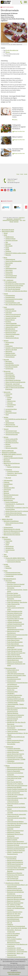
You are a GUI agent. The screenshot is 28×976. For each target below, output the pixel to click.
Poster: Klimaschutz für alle (14, 651)
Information (8, 580)
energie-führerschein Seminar (13, 513)
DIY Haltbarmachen (10, 282)
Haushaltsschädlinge (11, 441)
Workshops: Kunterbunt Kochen (16, 848)
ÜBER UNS (5, 537)
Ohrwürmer (10, 406)
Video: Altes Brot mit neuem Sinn (16, 653)
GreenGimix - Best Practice (14, 473)
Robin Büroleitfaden (12, 935)
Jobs (24, 220)
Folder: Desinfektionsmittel (14, 611)
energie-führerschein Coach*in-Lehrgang (16, 511)
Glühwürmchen (11, 401)
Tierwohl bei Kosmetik (11, 434)
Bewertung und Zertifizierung (12, 463)
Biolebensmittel (9, 309)
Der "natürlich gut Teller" (14, 904)
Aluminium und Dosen (11, 240)
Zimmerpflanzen (10, 357)
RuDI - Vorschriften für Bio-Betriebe (17, 928)
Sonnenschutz (9, 368)
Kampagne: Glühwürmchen (14, 613)
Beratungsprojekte (10, 668)
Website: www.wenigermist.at (15, 830)
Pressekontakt (9, 576)
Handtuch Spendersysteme (14, 912)
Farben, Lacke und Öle (11, 439)
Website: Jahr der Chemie (14, 656)
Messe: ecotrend (11, 636)
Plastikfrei (8, 251)
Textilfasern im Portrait (11, 426)
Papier (7, 247)
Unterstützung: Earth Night (14, 717)
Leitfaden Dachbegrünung (14, 622)
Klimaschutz (7, 371)
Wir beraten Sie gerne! (8, 229)
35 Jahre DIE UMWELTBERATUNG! (15, 558)
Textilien (6, 417)
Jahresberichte (9, 548)
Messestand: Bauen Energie (14, 638)
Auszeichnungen (10, 550)
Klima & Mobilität (10, 376)
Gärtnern (6, 340)
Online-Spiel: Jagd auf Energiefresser (17, 785)
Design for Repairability (13, 771)
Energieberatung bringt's (14, 679)
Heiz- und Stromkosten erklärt (13, 304)
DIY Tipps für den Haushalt (12, 289)
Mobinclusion (11, 706)
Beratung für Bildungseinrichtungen (13, 531)
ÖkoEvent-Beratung (12, 713)
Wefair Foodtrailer (12, 839)
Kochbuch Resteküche (13, 617)
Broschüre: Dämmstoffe (14, 595)
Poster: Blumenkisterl (13, 644)
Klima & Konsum (9, 375)
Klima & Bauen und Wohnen (13, 380)
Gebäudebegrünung (11, 268)
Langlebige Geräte (12, 702)
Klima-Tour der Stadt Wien (14, 782)
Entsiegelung (9, 346)
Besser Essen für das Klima (14, 895)
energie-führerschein (13, 752)
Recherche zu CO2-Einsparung (15, 875)
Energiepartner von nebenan (15, 757)
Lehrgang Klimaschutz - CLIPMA (16, 759)
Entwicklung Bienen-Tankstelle (15, 776)
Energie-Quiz (10, 690)
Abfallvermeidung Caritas (14, 888)
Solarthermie (9, 274)
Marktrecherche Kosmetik (14, 626)
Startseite (21, 217)
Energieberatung (10, 297)
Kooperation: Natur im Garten (15, 618)
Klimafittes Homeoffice (11, 442)
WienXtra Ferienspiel (13, 838)
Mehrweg (8, 244)
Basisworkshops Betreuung (14, 890)
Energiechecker (11, 681)
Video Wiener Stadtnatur (14, 825)
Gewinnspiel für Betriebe (14, 561)
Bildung (7, 765)
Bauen (5, 257)
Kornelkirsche (14, 50)
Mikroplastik (8, 246)
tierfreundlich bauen (11, 413)
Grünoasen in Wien (12, 691)
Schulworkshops (8, 527)
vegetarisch (4, 20)
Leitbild (7, 543)
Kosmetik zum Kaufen (11, 367)
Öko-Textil (8, 478)
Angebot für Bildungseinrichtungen (13, 458)
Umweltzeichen (8, 496)
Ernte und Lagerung (10, 311)
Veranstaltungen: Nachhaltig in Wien (17, 823)
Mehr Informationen (14, 974)
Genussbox (10, 910)
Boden (7, 344)
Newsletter (8, 568)
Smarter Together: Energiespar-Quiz (17, 791)
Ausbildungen (9, 746)
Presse (11, 221)
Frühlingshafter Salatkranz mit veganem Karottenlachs (19, 126)
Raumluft (6, 491)
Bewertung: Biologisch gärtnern (16, 899)
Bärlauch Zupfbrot (17, 137)
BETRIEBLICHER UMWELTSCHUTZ (12, 454)
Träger (7, 544)
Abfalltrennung (9, 237)
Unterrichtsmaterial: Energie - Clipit (17, 798)
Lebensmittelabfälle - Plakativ (15, 704)
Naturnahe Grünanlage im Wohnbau (17, 708)
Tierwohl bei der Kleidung (12, 432)
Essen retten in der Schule (14, 778)
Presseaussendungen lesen (12, 572)
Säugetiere (8, 411)
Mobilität (6, 486)
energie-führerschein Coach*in (15, 754)
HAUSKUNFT (10, 693)
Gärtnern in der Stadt (11, 349)
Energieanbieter (9, 301)
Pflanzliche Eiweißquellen (12, 334)
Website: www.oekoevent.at (15, 658)
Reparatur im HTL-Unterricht (15, 783)
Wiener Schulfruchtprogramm (15, 841)
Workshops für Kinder (13, 845)
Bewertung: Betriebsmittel (14, 897)
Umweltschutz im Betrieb (12, 883)
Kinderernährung (10, 320)
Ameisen (9, 397)
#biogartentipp (9, 342)
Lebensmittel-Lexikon (11, 327)
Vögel (7, 414)
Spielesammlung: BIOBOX (14, 787)
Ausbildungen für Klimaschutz (13, 385)
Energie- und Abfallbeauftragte (15, 908)
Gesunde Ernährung (10, 318)
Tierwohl (6, 429)
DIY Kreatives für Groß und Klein (14, 285)
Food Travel (10, 780)
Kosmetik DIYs (9, 363)
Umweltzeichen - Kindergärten (15, 950)
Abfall (5, 235)
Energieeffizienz (8, 484)
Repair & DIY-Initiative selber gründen (15, 253)
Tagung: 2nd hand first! (13, 792)
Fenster (7, 266)
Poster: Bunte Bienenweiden (15, 642)
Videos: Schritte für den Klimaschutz (15, 382)
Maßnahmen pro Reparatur (14, 873)
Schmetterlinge (11, 404)
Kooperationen (9, 546)
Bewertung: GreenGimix (13, 901)
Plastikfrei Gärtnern (10, 355)
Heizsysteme (9, 270)
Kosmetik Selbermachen (12, 365)
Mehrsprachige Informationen (12, 534)
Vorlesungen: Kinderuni (13, 827)
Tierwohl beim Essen (11, 431)
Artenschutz (8, 394)
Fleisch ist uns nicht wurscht (13, 314)
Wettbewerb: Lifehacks (13, 832)
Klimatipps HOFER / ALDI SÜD (15, 699)
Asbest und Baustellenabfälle (13, 261)
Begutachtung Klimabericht (14, 860)
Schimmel (8, 446)
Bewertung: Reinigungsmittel (15, 903)
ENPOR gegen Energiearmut (15, 864)
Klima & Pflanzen (10, 378)
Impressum (10, 219)
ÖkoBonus (10, 924)
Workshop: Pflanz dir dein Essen (16, 850)
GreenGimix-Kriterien (13, 471)
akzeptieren (14, 970)
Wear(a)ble (10, 829)
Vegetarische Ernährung (12, 338)
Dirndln (8, 50)
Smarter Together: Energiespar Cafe (17, 789)
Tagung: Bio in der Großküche (15, 794)
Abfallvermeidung (10, 238)
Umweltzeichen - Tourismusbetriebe (17, 951)
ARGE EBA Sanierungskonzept (15, 673)
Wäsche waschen (10, 424)
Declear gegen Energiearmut (15, 862)
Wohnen (6, 437)
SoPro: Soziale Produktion (14, 939)
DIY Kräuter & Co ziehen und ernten (15, 283)
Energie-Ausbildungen (11, 502)
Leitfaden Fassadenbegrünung (15, 624)
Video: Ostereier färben (13, 654)
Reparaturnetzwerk (12, 718)
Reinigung (6, 493)
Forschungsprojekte (11, 857)
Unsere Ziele (8, 541)
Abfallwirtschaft (8, 456)
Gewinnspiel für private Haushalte (16, 560)
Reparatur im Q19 (12, 720)
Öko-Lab (9, 922)
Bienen (9, 399)
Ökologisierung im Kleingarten (15, 715)
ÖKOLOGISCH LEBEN (8, 231)
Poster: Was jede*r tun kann (14, 649)
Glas (6, 242)
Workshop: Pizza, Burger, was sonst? (17, 843)
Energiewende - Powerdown (15, 906)
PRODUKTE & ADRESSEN (9, 452)
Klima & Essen (9, 373)
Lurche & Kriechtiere (11, 409)
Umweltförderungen (9, 498)
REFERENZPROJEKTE (10, 579)
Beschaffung (7, 461)
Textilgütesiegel (9, 422)
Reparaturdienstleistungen (11, 495)
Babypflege (8, 361)
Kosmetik (6, 359)
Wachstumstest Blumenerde (15, 880)
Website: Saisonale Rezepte (14, 662)
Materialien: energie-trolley (14, 755)
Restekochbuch (11, 937)
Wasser (8, 52)
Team (5, 554)
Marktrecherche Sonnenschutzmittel (17, 635)
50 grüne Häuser (11, 858)
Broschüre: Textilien (12, 593)
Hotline (7, 566)
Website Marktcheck (13, 660)
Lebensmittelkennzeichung (12, 325)
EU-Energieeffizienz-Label (12, 302)
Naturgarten (8, 351)
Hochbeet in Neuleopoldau (14, 695)
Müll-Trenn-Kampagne (13, 915)
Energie (6, 293)
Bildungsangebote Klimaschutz (15, 769)
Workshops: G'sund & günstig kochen (17, 847)
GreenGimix (8, 469)
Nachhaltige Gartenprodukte (15, 917)
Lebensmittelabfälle (11, 323)
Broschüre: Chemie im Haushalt (15, 584)
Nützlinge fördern (10, 353)
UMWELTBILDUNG (7, 519)
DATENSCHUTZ (17, 219)
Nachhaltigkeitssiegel (13, 919)
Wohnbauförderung (10, 277)
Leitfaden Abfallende (13, 620)
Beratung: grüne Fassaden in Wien (16, 675)
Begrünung (7, 459)
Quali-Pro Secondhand (13, 933)
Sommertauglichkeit (11, 275)
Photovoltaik (9, 272)
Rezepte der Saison (7, 7)
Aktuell (6, 233)
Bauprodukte (9, 263)
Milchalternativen (10, 329)
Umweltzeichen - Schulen (14, 948)
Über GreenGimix (12, 475)
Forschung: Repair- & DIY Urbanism (17, 867)
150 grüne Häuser (12, 672)
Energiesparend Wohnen (14, 866)
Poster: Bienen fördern (13, 640)
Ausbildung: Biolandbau (13, 748)
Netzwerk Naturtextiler (13, 921)
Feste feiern (8, 312)
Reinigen (7, 444)
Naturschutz (7, 392)
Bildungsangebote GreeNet (14, 767)
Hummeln (10, 403)
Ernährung (6, 482)
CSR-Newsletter (8, 480)
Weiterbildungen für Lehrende (12, 529)
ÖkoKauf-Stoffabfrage (13, 467)
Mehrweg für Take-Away (14, 913)
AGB (21, 220)
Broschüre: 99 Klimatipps (14, 600)
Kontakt (16, 221)
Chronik (6, 556)
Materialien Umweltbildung (11, 521)
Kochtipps (8, 321)
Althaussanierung (10, 259)
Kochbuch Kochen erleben (14, 615)
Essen (5, 307)
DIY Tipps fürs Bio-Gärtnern (13, 287)
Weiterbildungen (8, 500)
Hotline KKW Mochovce (14, 697)
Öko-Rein (8, 465)
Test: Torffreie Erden (12, 878)
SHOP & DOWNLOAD (8, 450)
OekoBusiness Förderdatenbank (16, 926)
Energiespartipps (10, 295)
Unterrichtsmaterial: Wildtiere (15, 821)
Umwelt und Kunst (12, 796)
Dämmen (8, 265)
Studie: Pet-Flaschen (13, 876)
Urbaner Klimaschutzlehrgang (15, 763)
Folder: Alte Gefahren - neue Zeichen (17, 602)
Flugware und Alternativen (12, 316)
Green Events (7, 489)
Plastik (7, 249)
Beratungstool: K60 (12, 677)
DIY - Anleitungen (8, 280)
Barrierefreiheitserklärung (11, 220)
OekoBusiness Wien (9, 487)
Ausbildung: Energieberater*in (15, 750)
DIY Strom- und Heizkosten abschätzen (16, 291)
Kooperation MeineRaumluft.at (15, 700)
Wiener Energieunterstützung (15, 740)
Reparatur (8, 255)
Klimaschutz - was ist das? (12, 384)
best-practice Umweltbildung (12, 533)
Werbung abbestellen (11, 448)
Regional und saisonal (11, 330)
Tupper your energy (12, 731)
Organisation (7, 539)
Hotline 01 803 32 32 (13, 670)
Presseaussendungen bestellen (14, 574)
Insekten (7, 395)
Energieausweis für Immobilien (13, 299)
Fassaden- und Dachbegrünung (14, 348)
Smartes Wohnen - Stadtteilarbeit (16, 729)
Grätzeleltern (10, 761)
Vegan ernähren (9, 336)
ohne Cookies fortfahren (14, 972)
